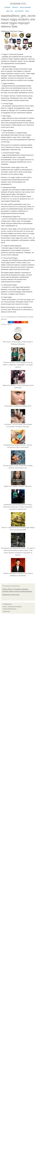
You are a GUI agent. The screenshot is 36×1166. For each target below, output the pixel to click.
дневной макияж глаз (11, 316)
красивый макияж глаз (22, 316)
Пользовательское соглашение (14, 606)
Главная (7, 7)
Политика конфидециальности (9, 608)
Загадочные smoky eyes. (11, 594)
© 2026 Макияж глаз (7, 604)
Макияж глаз (18, 3)
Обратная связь (6, 611)
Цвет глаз (9, 11)
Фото (27, 11)
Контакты (5, 606)
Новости (15, 7)
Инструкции (19, 11)
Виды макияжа (25, 7)
